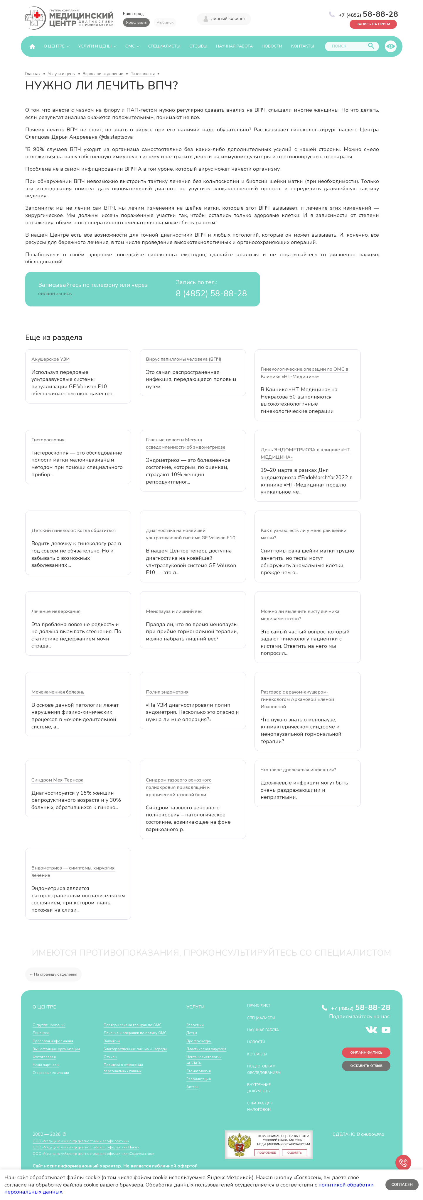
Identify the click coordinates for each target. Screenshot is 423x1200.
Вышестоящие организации (61, 1048)
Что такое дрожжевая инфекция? (298, 770)
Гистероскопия (47, 440)
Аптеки (193, 1099)
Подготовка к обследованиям (268, 1069)
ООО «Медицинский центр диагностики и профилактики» (92, 1141)
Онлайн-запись (361, 1055)
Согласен (401, 1184)
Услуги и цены (95, 46)
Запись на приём (367, 23)
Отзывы (198, 46)
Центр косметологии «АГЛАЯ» (200, 1069)
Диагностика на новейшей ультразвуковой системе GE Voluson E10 (190, 534)
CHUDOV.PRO (369, 1134)
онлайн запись (58, 293)
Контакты (302, 46)
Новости (272, 46)
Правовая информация (56, 1041)
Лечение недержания (55, 611)
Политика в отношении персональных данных (127, 1072)
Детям (193, 1032)
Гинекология (143, 74)
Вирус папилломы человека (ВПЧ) (183, 359)
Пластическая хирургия (200, 1051)
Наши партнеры (49, 1064)
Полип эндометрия (167, 692)
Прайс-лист (262, 1005)
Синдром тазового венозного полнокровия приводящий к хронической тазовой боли (179, 787)
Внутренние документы (262, 1087)
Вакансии (113, 1039)
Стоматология (200, 1083)
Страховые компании (54, 1072)
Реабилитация (201, 1091)
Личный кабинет (228, 18)
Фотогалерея (46, 1056)
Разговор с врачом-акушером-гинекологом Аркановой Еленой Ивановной (297, 699)
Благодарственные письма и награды (133, 1050)
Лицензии (43, 1032)
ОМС (130, 46)
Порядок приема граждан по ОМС (63, 1083)
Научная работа (234, 46)
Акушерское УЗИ (50, 359)
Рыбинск (165, 22)
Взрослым (197, 1024)
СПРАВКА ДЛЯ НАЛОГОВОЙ (263, 1106)
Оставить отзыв (361, 1070)
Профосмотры (201, 1041)
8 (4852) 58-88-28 (205, 293)
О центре (54, 46)
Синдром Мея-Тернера (57, 780)
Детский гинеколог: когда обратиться (73, 530)
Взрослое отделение (103, 74)
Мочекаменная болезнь (58, 692)
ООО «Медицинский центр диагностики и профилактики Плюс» (98, 1147)
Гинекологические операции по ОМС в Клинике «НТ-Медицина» (304, 373)
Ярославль (136, 22)
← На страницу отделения (57, 974)
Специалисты (164, 46)
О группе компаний (52, 1024)
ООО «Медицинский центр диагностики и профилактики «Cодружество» (108, 1153)
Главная (33, 74)
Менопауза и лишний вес (174, 611)
